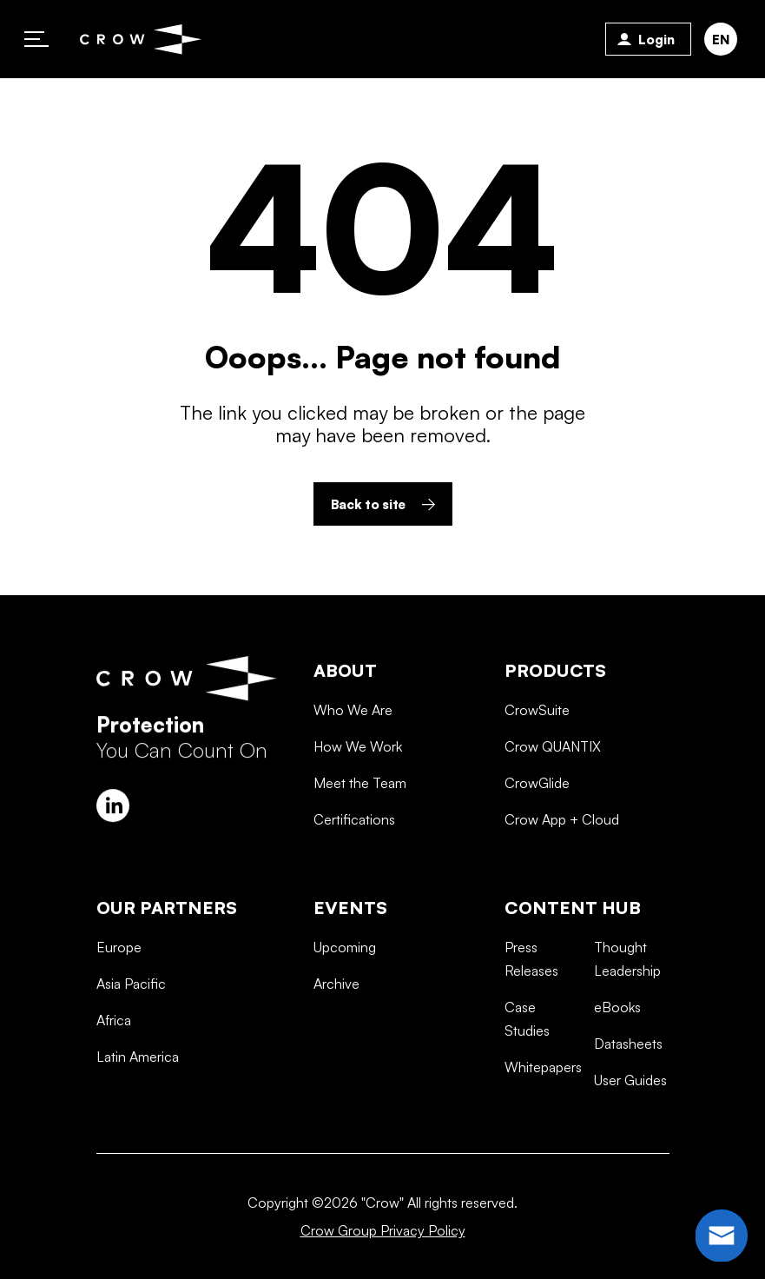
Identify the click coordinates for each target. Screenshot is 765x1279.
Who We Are (352, 777)
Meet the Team (359, 850)
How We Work (357, 814)
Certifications (354, 887)
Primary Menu (36, 39)
